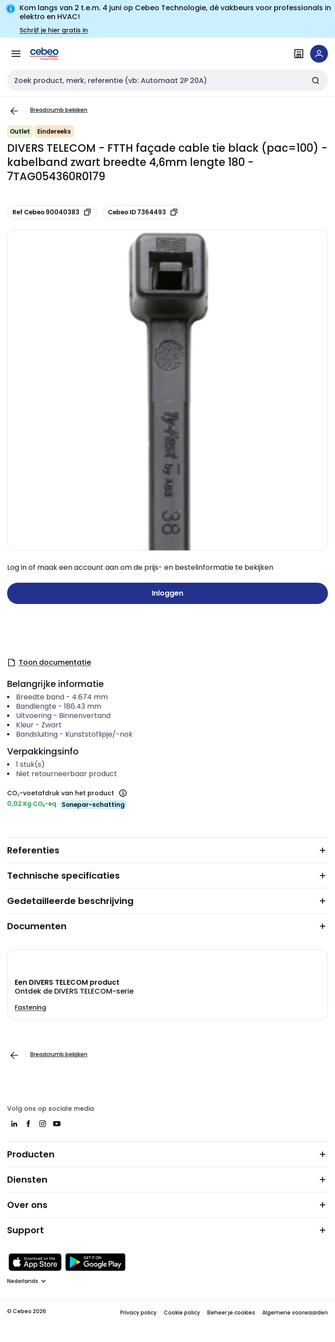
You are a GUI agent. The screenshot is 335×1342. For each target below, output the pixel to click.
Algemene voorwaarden (295, 1312)
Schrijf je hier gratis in (54, 30)
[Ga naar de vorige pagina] (14, 111)
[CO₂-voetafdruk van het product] (123, 793)
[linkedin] (14, 1124)
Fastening (30, 1007)
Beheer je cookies (231, 1312)
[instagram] (42, 1124)
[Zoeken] (315, 80)
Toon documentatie (49, 662)
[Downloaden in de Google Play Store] (95, 1262)
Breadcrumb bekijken (58, 110)
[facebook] (28, 1124)
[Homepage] (56, 53)
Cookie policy (182, 1312)
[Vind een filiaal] (298, 54)
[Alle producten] (16, 54)
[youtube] (57, 1124)
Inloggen (167, 593)
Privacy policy (138, 1312)
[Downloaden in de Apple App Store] (35, 1262)
